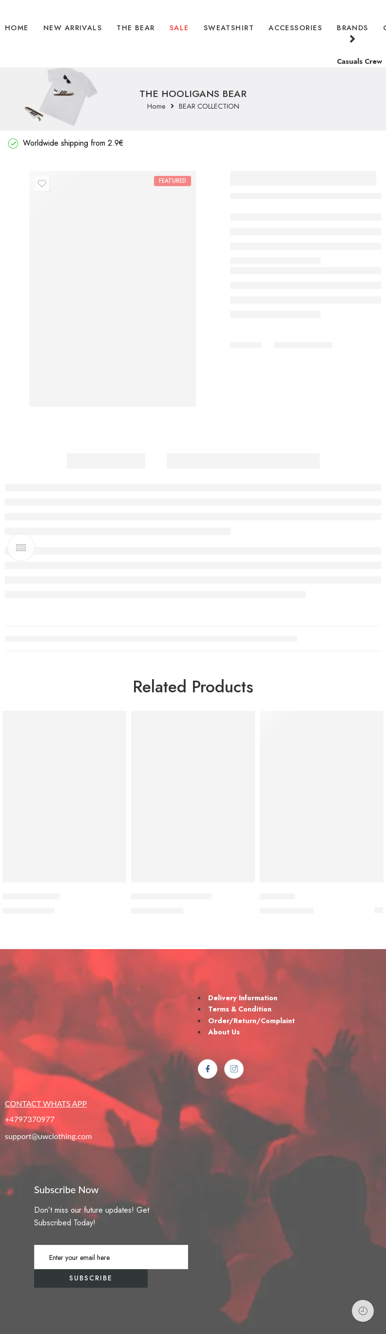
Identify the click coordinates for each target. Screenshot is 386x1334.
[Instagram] (234, 1069)
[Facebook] (207, 1069)
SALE (179, 27)
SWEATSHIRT (229, 27)
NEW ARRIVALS (72, 27)
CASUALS (277, 896)
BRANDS (352, 33)
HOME (17, 27)
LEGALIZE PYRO (30, 896)
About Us (224, 1032)
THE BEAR (135, 27)
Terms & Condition (239, 1009)
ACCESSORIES (295, 27)
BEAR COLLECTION (209, 106)
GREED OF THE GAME (171, 896)
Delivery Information (242, 997)
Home (156, 106)
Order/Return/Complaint (251, 1020)
